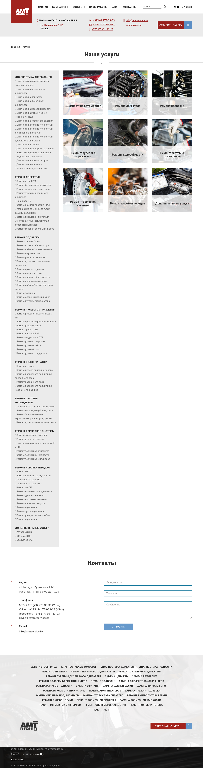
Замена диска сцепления (30, 495)
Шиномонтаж (23, 535)
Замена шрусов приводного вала (34, 370)
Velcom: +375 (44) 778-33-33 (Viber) (41, 609)
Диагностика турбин (27, 144)
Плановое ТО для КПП (29, 483)
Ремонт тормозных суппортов (32, 451)
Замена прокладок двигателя (32, 216)
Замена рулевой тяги (27, 349)
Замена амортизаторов (29, 273)
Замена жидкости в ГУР (29, 337)
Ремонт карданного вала (30, 382)
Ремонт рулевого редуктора (31, 353)
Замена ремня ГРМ (144, 676)
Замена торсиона (26, 293)
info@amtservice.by (137, 20)
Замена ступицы (25, 366)
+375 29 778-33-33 (104, 24)
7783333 (187, 7)
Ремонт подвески (27, 237)
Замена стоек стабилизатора (32, 245)
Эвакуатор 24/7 (24, 539)
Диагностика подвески (29, 164)
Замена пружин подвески (30, 269)
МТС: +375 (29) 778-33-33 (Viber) (39, 605)
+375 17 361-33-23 (102, 29)
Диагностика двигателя (29, 97)
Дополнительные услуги (32, 528)
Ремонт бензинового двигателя (33, 185)
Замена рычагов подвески (31, 257)
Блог (115, 7)
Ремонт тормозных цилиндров (33, 458)
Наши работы (98, 7)
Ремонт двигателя (27, 177)
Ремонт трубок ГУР (27, 329)
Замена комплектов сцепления (33, 475)
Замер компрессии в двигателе (33, 152)
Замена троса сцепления (30, 511)
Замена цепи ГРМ (26, 181)
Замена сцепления (26, 507)
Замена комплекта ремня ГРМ (33, 205)
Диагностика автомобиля (33, 77)
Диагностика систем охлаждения (34, 120)
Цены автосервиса (44, 666)
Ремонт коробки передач (32, 467)
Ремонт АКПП (24, 487)
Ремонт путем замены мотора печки (36, 422)
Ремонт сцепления (26, 519)
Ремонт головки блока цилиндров (35, 228)
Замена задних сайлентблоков (33, 277)
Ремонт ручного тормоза (30, 439)
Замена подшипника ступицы (32, 281)
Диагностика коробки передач (33, 108)
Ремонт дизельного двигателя (33, 189)
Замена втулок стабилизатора (33, 301)
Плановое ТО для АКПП (29, 479)
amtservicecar (134, 25)
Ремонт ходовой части (31, 362)
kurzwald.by (38, 754)
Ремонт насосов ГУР (27, 333)
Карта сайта (17, 759)
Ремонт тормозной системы (34, 431)
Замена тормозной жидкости (32, 455)
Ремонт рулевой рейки (28, 325)
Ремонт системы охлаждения (105, 705)
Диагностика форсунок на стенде (35, 148)
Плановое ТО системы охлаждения (35, 406)
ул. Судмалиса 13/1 (51, 25)
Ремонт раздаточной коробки (33, 515)
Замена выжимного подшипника (34, 491)
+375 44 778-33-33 (104, 20)
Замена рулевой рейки (28, 345)
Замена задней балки (28, 241)
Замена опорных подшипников (33, 297)
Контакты (129, 7)
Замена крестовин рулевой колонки (36, 321)
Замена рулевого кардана (30, 341)
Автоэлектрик (24, 532)
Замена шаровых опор (28, 253)
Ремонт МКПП (24, 471)
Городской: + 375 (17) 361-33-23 (39, 613)
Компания (59, 7)
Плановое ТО (23, 201)
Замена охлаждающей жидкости (34, 410)
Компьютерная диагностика (31, 168)
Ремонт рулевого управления (35, 309)
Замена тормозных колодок (32, 435)
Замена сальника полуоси (30, 503)
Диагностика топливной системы (34, 124)
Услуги (77, 7)
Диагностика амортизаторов (32, 160)
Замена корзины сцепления (31, 499)
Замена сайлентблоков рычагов (34, 249)
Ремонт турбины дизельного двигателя (73, 676)
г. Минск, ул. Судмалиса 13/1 (37, 587)
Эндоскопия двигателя (29, 156)
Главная (42, 7)
